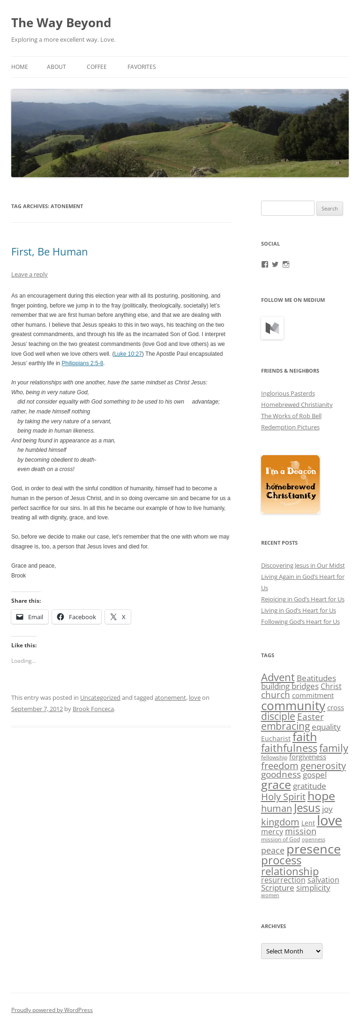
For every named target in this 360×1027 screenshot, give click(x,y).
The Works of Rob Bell (291, 416)
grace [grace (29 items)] (276, 784)
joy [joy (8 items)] (327, 808)
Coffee (97, 67)
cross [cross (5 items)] (335, 707)
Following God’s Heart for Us (300, 621)
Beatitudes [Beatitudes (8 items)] (316, 678)
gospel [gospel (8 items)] (315, 774)
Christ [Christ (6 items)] (331, 686)
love (195, 697)
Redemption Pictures (290, 427)
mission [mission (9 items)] (300, 831)
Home (19, 67)
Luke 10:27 (128, 354)
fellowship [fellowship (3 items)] (274, 757)
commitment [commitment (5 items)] (313, 695)
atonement (170, 697)
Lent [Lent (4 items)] (308, 822)
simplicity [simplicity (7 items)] (313, 887)
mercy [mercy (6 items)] (272, 831)
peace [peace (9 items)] (273, 850)
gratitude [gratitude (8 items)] (309, 785)
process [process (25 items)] (281, 860)
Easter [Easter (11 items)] (310, 717)
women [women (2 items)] (270, 895)
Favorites (142, 67)
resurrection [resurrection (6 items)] (283, 880)
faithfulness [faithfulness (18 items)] (289, 748)
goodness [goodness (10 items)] (281, 774)
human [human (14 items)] (276, 808)
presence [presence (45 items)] (313, 848)
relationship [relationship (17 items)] (290, 871)
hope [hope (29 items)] (321, 795)
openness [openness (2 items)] (313, 839)
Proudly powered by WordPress (52, 1010)
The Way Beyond (61, 22)
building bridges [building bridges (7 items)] (290, 686)
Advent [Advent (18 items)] (278, 677)
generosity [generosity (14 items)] (323, 765)
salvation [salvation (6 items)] (323, 880)
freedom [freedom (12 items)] (280, 765)
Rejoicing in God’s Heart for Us (303, 599)
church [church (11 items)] (275, 695)
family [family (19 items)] (333, 748)
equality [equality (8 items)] (326, 726)
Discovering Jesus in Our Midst (303, 565)
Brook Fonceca (93, 709)
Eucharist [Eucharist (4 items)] (276, 738)
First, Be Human (49, 251)
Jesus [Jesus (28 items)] (307, 807)
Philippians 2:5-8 (83, 363)
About (56, 67)
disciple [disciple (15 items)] (278, 716)
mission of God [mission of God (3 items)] (280, 839)
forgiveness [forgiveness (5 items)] (307, 756)
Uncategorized (100, 697)
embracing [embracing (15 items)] (285, 726)
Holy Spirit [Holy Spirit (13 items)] (283, 796)
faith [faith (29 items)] (304, 736)
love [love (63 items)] (329, 820)
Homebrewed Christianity (297, 404)
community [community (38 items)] (293, 705)
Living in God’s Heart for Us (298, 610)
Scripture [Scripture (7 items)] (277, 887)
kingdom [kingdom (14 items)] (280, 821)
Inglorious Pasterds (288, 393)
